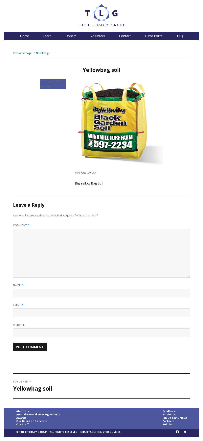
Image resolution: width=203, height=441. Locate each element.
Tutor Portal (154, 36)
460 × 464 (45, 86)
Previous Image (22, 53)
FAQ (180, 36)
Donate (71, 36)
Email (18, 305)
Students (169, 414)
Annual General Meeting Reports (38, 414)
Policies (168, 424)
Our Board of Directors (31, 421)
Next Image (43, 53)
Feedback (169, 411)
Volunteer (97, 36)
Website (19, 325)
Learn (47, 36)
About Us (22, 411)
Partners (168, 421)
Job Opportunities (175, 418)
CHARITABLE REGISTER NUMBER (100, 432)
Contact (125, 36)
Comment (21, 225)
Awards (21, 418)
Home (24, 36)
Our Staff (22, 424)
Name (18, 285)
